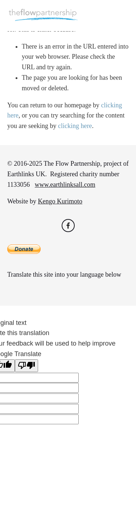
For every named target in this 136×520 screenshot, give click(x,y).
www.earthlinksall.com (65, 184)
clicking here (75, 125)
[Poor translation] (26, 365)
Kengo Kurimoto (60, 201)
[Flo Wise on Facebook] (68, 225)
